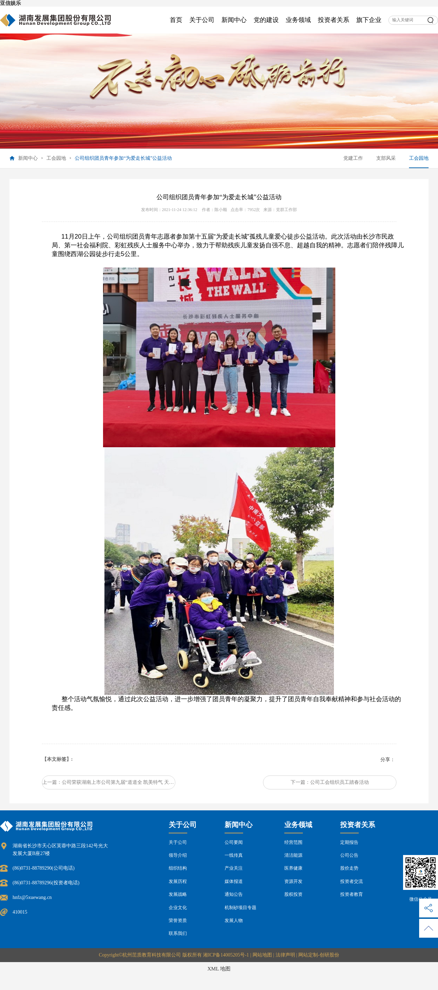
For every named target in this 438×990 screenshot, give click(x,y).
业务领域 (298, 19)
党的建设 (266, 19)
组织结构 (178, 868)
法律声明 (285, 955)
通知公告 (234, 894)
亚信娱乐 (10, 3)
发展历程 (178, 881)
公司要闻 (234, 842)
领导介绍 (178, 855)
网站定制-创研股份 (318, 955)
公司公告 (349, 855)
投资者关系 (333, 19)
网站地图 (262, 955)
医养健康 (293, 868)
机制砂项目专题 (240, 907)
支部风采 (386, 158)
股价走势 (349, 868)
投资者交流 (351, 881)
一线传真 (234, 855)
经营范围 (293, 842)
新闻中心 (234, 19)
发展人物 (234, 920)
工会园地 (56, 158)
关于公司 (201, 19)
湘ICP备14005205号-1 (226, 955)
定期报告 (349, 842)
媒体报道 (234, 881)
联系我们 (178, 933)
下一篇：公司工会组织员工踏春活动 (330, 782)
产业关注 (234, 868)
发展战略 (178, 894)
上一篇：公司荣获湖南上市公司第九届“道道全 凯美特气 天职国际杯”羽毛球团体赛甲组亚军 (108, 782)
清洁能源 (293, 855)
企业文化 (178, 907)
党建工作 (353, 158)
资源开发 (293, 881)
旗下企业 (368, 19)
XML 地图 (219, 969)
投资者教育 (351, 894)
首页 (176, 19)
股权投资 (293, 894)
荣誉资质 (178, 920)
